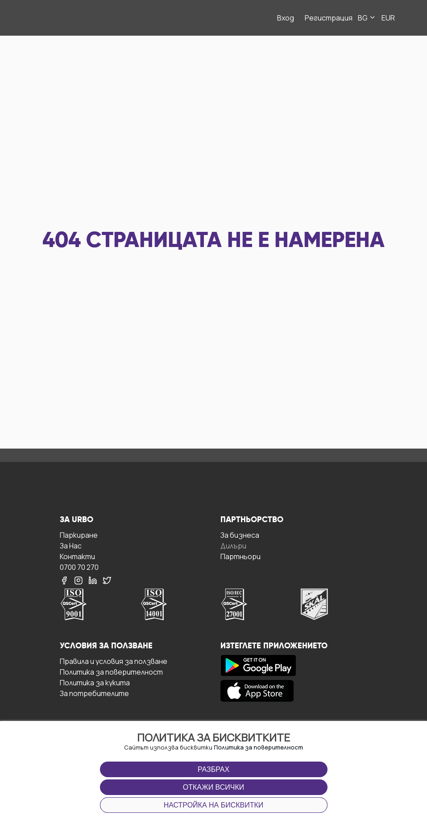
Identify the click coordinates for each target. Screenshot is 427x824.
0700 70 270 (79, 567)
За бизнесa (239, 535)
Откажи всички (214, 787)
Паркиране (79, 535)
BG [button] (367, 18)
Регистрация (328, 18)
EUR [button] (388, 18)
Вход (285, 18)
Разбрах (213, 769)
